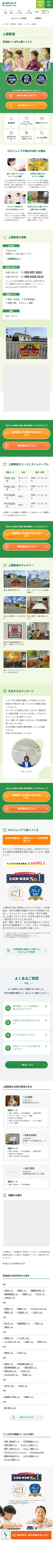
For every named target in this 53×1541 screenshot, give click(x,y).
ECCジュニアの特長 (18, 18)
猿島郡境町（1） (24, 1323)
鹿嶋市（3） (22, 1309)
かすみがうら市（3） (39, 1309)
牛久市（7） (41, 1294)
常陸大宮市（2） (10, 1371)
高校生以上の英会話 (16, 1118)
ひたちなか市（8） (11, 1374)
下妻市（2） (39, 1323)
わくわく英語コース (12, 1459)
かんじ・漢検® (28, 302)
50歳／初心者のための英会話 (20, 1120)
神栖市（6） (9, 1312)
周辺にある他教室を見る (15, 1263)
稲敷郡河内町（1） (38, 1290)
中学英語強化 (30, 299)
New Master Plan (37, 1452)
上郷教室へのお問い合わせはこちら (26, 433)
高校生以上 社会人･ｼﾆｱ (45, 12)
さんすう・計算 (15, 1116)
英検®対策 (13, 302)
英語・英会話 (14, 299)
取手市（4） (42, 1341)
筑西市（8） (9, 1338)
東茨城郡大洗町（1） (26, 1364)
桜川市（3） (9, 1323)
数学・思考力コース (12, 1448)
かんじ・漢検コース (30, 1448)
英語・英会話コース (12, 1441)
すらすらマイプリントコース (15, 1452)
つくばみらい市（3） (12, 1341)
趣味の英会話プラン (12, 1456)
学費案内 (38, 18)
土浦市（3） (29, 1341)
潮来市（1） (22, 1290)
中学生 (37, 12)
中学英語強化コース (30, 1441)
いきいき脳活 (37, 1120)
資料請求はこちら (27, 445)
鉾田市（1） (27, 1374)
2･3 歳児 (5, 12)
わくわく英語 (14, 1123)
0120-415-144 (11, 287)
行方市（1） (22, 1353)
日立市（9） (26, 1371)
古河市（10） (38, 1312)
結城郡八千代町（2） (12, 1397)
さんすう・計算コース (29, 1445)
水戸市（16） (9, 1386)
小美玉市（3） (10, 1297)
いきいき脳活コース (31, 1456)
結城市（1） (29, 1397)
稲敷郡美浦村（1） (11, 1294)
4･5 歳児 (11, 12)
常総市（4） (9, 1327)
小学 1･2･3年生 (19, 12)
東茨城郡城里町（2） (12, 1367)
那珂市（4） (9, 1353)
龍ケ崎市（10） (10, 1408)
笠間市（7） (9, 1309)
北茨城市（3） (23, 1312)
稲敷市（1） (27, 1294)
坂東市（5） (9, 1364)
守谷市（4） (23, 1386)
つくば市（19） (24, 1338)
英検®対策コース (10, 1445)
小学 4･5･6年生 (28, 12)
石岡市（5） (9, 1290)
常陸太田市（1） (30, 1367)
